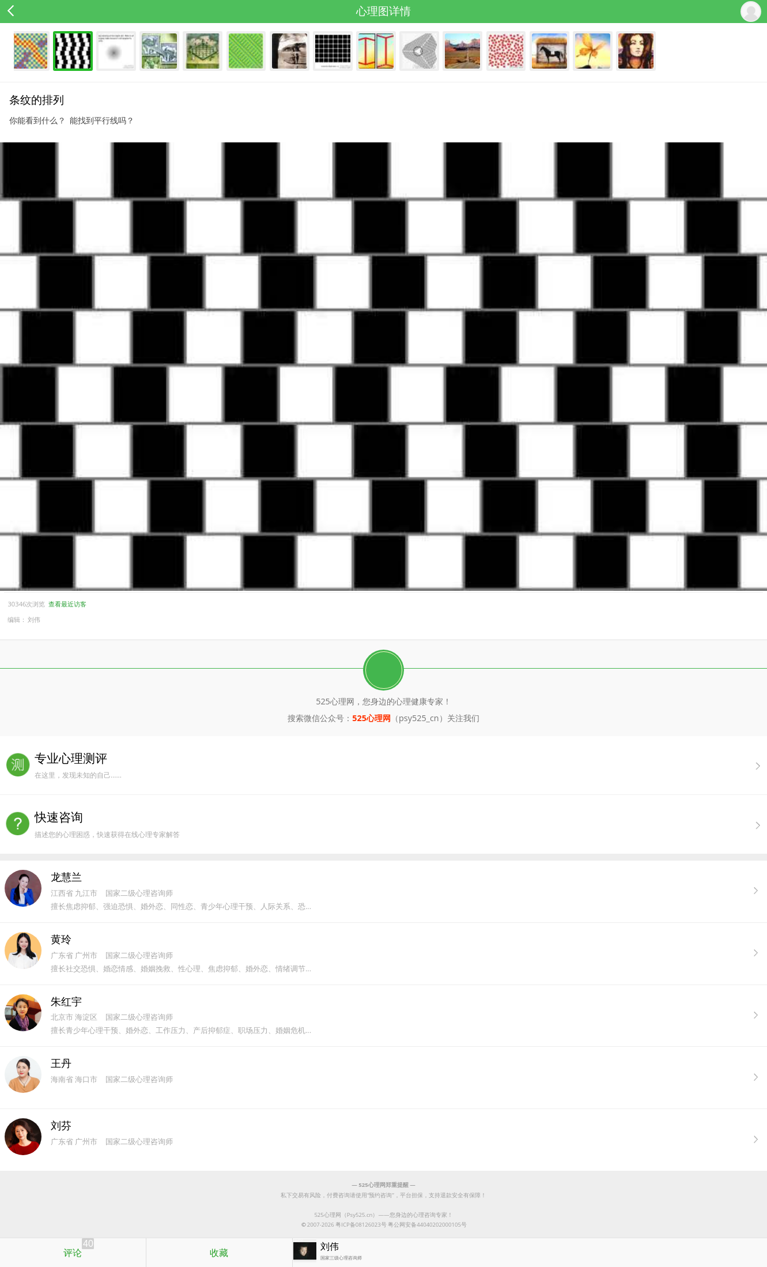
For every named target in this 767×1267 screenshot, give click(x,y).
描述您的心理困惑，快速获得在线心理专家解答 (401, 824)
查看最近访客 (67, 603)
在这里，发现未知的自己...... (401, 765)
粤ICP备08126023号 (360, 1224)
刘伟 (34, 619)
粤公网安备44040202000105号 (427, 1224)
